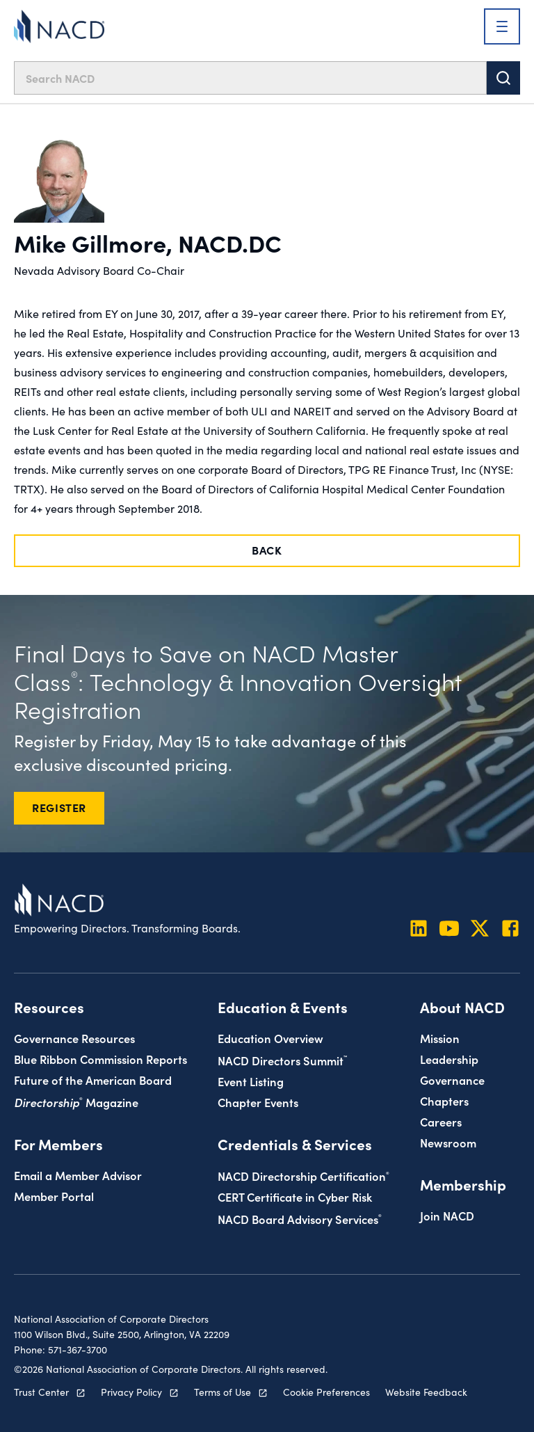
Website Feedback (426, 1392)
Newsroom (448, 1142)
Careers (441, 1121)
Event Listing (251, 1081)
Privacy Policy (131, 1392)
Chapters (444, 1100)
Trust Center (41, 1392)
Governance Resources (74, 1038)
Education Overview (270, 1038)
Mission (440, 1038)
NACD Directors (282, 1060)
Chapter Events (258, 1102)
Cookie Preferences (326, 1392)
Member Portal (54, 1196)
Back (267, 549)
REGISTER (59, 807)
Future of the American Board (93, 1080)
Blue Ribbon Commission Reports (100, 1059)
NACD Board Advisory (300, 1219)
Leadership (449, 1059)
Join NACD (447, 1215)
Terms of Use (222, 1392)
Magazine (76, 1102)
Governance (452, 1080)
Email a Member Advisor (78, 1175)
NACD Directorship (303, 1176)
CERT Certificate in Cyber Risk (295, 1196)
